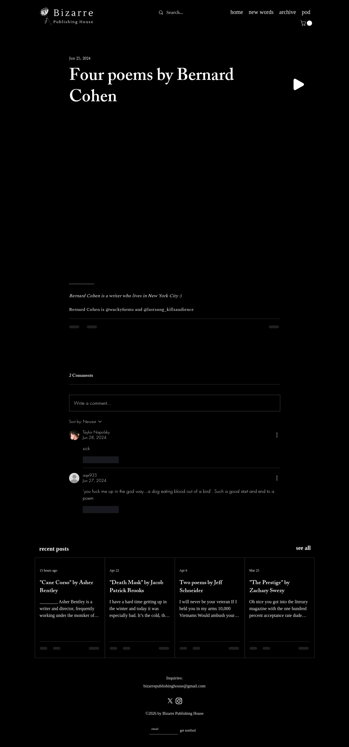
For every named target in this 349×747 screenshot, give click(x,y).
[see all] (303, 548)
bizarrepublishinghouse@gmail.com (175, 686)
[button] (306, 23)
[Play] (298, 84)
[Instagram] (179, 701)
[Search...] (175, 12)
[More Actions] (276, 435)
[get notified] (188, 730)
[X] (170, 701)
